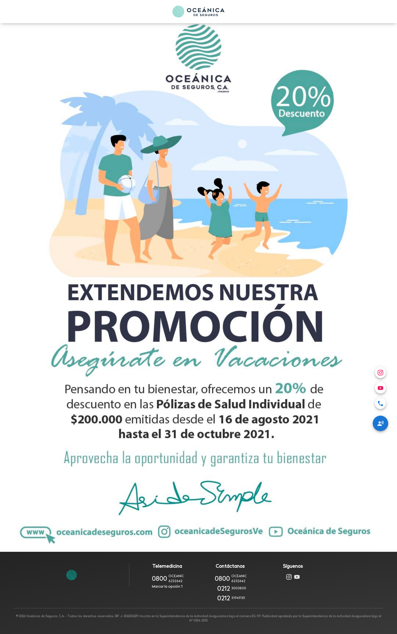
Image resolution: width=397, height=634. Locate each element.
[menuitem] (380, 386)
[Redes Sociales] (380, 406)
